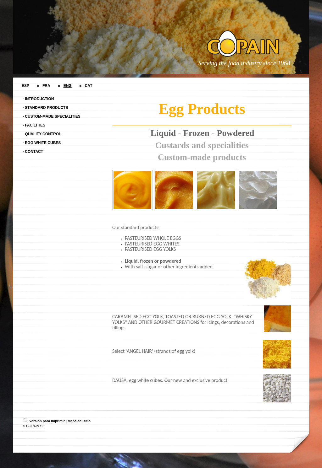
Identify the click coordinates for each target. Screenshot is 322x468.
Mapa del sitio (79, 421)
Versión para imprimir (44, 421)
